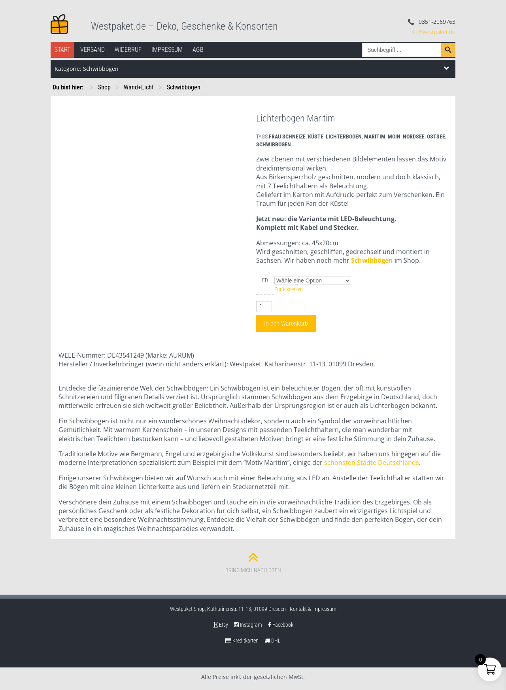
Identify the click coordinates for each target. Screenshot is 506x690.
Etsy (220, 625)
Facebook (280, 625)
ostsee (436, 136)
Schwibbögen (183, 87)
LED (263, 280)
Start (62, 49)
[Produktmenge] (264, 306)
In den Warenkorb (286, 323)
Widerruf (128, 49)
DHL (272, 640)
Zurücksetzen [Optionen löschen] (288, 289)
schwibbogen (273, 144)
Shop (104, 87)
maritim (374, 136)
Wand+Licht (139, 87)
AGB (198, 49)
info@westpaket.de (431, 32)
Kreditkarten (242, 640)
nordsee (414, 136)
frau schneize (287, 136)
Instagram (248, 625)
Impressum (167, 49)
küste (315, 136)
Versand (92, 49)
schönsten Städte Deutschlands (371, 462)
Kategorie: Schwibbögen (87, 68)
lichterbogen (344, 136)
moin (394, 136)
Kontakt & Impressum (313, 609)
